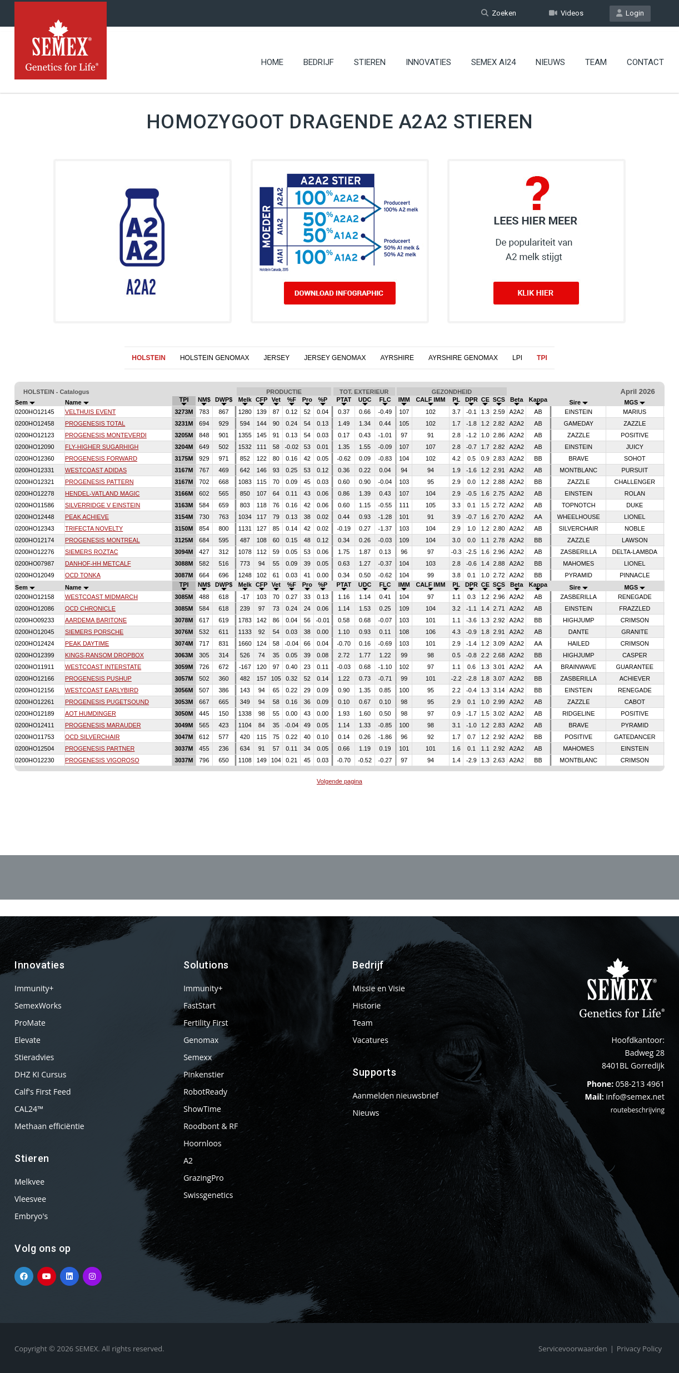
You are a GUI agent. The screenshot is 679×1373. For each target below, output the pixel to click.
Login (630, 13)
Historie (366, 1005)
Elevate (27, 1040)
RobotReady (205, 1091)
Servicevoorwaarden (572, 1349)
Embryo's (31, 1216)
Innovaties (428, 58)
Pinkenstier (203, 1074)
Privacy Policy (639, 1349)
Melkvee (29, 1181)
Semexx (197, 1057)
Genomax (200, 1040)
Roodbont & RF (210, 1126)
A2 (188, 1160)
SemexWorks (38, 1005)
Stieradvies (34, 1057)
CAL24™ (28, 1109)
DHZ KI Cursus (40, 1074)
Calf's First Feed (42, 1091)
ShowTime (202, 1109)
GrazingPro (203, 1177)
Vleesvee (30, 1199)
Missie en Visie (378, 988)
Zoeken (498, 13)
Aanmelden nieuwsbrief (395, 1095)
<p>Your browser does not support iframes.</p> (339, 585)
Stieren (370, 58)
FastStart (199, 1005)
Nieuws (550, 58)
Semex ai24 (493, 58)
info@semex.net (635, 1096)
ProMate (30, 1022)
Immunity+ (34, 988)
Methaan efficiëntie (49, 1126)
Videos (566, 13)
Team (596, 58)
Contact (645, 58)
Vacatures (370, 1040)
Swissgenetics (208, 1195)
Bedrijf (318, 58)
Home (272, 58)
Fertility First (205, 1022)
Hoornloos (202, 1143)
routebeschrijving (638, 1110)
